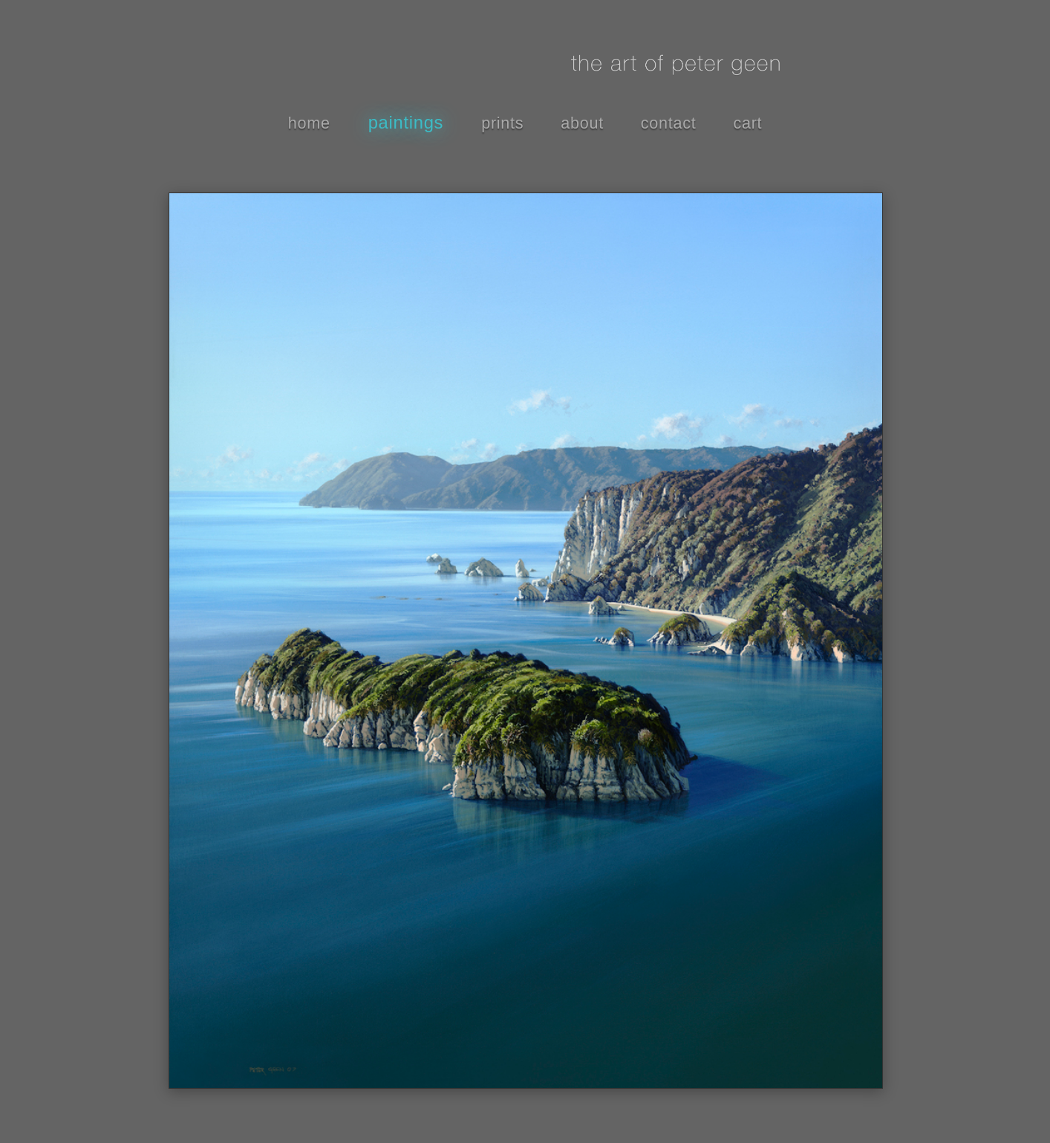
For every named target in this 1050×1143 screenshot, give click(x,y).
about (582, 123)
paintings (406, 122)
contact (669, 123)
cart (747, 123)
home (309, 123)
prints (502, 123)
